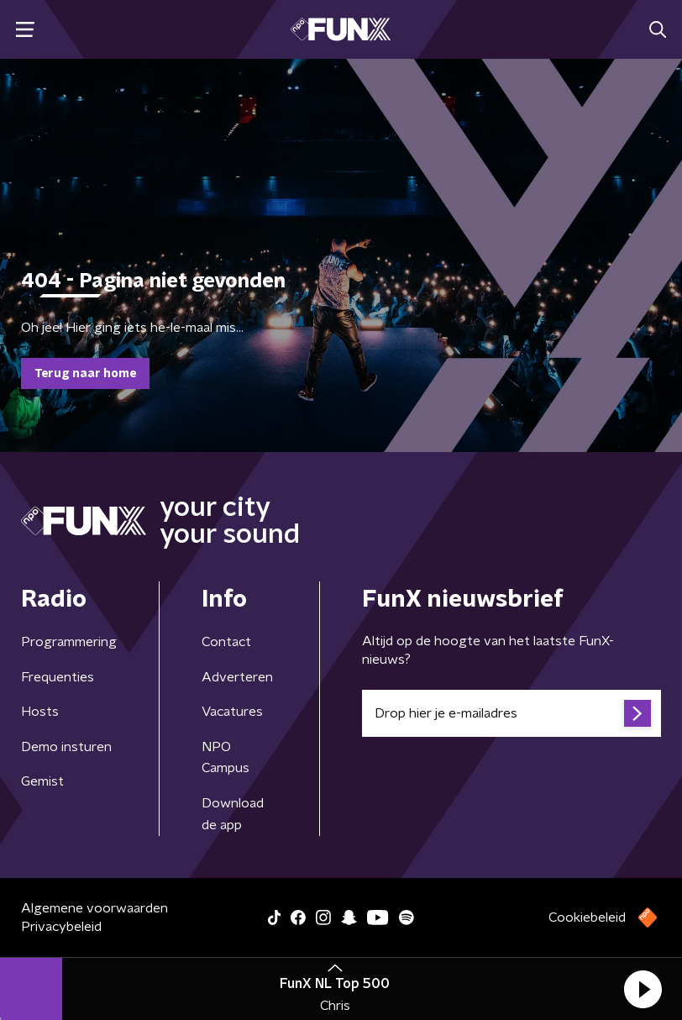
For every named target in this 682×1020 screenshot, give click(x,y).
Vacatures (232, 711)
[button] (642, 989)
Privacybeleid (61, 926)
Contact (226, 642)
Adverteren (237, 677)
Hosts (40, 711)
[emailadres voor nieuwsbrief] (511, 713)
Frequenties (57, 677)
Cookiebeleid (587, 917)
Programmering (69, 642)
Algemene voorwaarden (94, 908)
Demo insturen (66, 747)
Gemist (42, 781)
